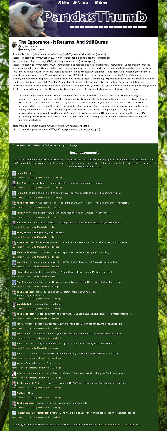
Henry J (21, 172)
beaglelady (23, 303)
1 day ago (56, 207)
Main (63, 2)
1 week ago (55, 286)
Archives (81, 2)
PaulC (20, 262)
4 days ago (54, 227)
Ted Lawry (22, 212)
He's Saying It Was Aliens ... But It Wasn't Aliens (30, 227)
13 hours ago (57, 187)
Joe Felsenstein (25, 202)
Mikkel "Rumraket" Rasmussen (34, 412)
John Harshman (25, 373)
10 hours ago (57, 177)
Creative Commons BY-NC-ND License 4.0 (119, 424)
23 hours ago (57, 197)
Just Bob (21, 182)
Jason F (21, 363)
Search (102, 2)
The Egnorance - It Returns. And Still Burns (63, 42)
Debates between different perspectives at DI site (31, 177)
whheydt (21, 252)
